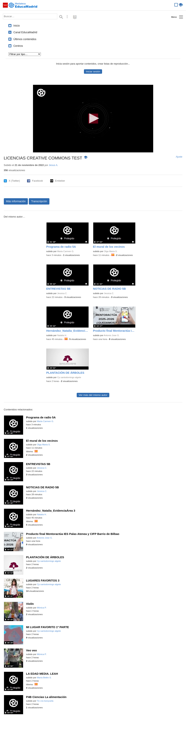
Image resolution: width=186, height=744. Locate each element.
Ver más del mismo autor (93, 395)
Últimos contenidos (24, 39)
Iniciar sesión (93, 71)
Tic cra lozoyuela (45, 701)
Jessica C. (62, 293)
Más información (16, 201)
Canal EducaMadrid (25, 32)
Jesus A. (53, 165)
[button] (93, 118)
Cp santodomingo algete (69, 377)
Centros (18, 45)
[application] (93, 118)
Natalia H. (62, 335)
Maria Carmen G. (65, 251)
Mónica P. (42, 608)
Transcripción (39, 201)
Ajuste (179, 156)
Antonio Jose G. (111, 335)
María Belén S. (44, 677)
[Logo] (41, 93)
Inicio (16, 25)
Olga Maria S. (111, 251)
